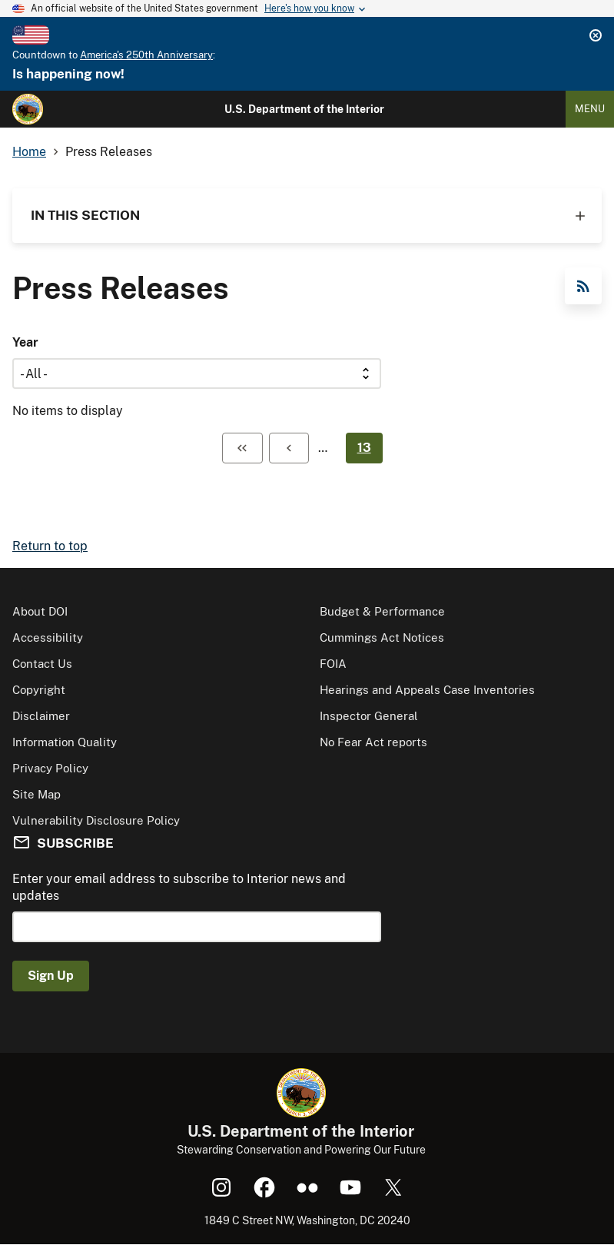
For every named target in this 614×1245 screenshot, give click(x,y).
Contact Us (42, 663)
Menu (590, 109)
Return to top (50, 546)
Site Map (36, 794)
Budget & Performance (382, 611)
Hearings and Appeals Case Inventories (427, 689)
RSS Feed (583, 285)
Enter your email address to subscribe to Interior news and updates (179, 887)
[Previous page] (289, 448)
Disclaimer (41, 715)
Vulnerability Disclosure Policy (96, 820)
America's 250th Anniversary (146, 55)
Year (25, 342)
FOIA (333, 663)
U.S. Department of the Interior (304, 109)
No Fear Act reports (373, 742)
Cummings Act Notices (382, 637)
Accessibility (47, 637)
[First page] (242, 448)
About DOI (40, 611)
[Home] (27, 109)
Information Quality (64, 742)
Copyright (38, 689)
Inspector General (369, 715)
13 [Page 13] (364, 447)
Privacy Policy (50, 768)
